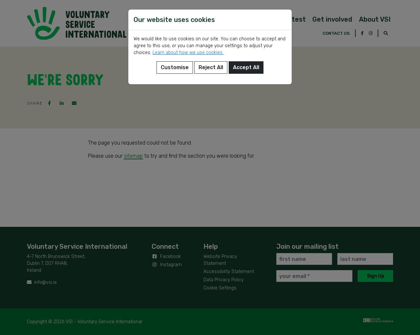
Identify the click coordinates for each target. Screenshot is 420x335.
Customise (175, 67)
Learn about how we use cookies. (188, 52)
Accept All (246, 67)
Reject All (211, 67)
